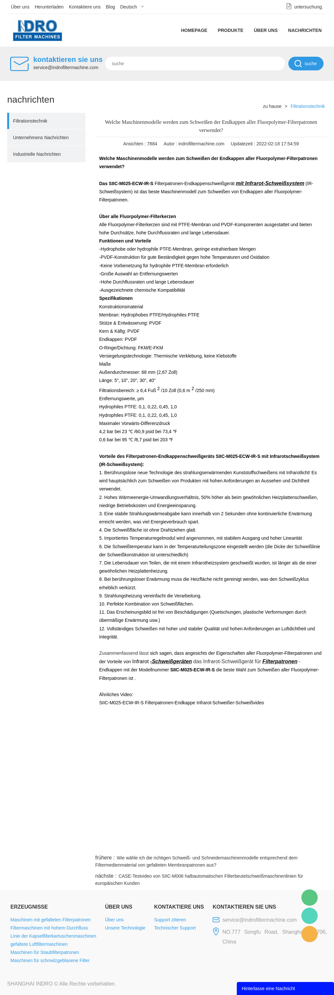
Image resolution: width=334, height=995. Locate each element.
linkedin (315, 845)
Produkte (231, 30)
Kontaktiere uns (84, 6)
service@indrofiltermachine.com (65, 67)
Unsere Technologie (125, 927)
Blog (110, 6)
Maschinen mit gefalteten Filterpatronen (50, 919)
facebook (210, 845)
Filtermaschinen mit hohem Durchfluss (49, 927)
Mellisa (309, 916)
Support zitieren (170, 919)
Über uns (20, 6)
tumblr (298, 845)
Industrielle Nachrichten (37, 154)
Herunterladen (49, 6)
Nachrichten (305, 30)
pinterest (280, 845)
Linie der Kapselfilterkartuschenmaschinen (53, 936)
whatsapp (262, 845)
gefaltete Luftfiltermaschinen (39, 944)
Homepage (194, 30)
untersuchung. (308, 6)
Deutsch (128, 6)
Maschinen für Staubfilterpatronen (44, 952)
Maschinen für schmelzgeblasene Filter (50, 960)
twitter (245, 845)
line (228, 845)
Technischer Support (175, 927)
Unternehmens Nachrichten (40, 137)
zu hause (272, 106)
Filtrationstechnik (30, 121)
